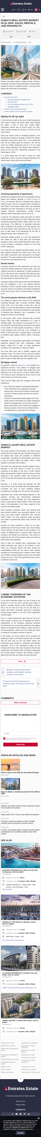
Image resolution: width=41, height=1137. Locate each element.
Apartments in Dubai (8, 1046)
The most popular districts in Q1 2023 (20, 104)
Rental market (12, 102)
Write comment (20, 702)
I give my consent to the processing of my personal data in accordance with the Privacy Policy (21, 738)
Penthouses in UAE (28, 1055)
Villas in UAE (5, 1067)
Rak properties (7, 889)
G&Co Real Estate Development (13, 940)
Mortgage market (13, 107)
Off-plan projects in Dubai (9, 1059)
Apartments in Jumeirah (29, 1043)
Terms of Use (20, 1101)
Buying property (6, 42)
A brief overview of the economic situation (18, 111)
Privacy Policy (20, 1105)
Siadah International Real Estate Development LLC (19, 988)
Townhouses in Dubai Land (30, 1072)
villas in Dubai (27, 140)
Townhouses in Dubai (28, 1069)
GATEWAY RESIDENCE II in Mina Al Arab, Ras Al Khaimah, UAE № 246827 (20, 871)
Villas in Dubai (6, 1069)
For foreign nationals (19, 42)
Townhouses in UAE (28, 1067)
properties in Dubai (24, 365)
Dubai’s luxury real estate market (15, 109)
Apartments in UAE (7, 1043)
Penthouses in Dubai (28, 1057)
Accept (20, 1133)
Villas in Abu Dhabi (7, 1072)
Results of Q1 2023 (10, 97)
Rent (29, 42)
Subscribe (20, 744)
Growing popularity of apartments (19, 99)
